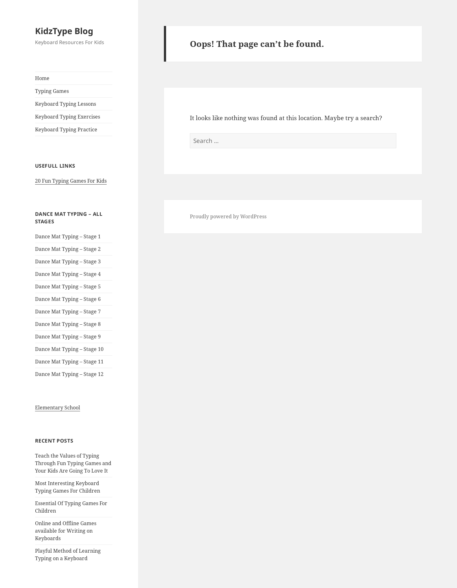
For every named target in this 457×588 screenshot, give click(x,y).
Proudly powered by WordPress (228, 216)
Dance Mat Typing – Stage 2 (68, 249)
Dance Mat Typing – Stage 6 (68, 299)
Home (42, 78)
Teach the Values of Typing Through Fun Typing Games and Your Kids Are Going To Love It (73, 463)
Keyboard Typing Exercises (67, 116)
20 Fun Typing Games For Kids (71, 180)
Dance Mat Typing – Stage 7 (68, 311)
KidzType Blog (64, 31)
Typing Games (52, 91)
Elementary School (57, 407)
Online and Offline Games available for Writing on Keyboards (65, 531)
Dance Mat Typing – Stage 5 (68, 286)
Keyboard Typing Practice (66, 129)
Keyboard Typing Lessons (65, 103)
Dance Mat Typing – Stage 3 (68, 261)
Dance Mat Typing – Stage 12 (69, 374)
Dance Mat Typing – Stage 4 (68, 274)
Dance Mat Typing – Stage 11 (69, 361)
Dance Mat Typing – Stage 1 (68, 236)
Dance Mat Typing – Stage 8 (68, 324)
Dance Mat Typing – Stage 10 (69, 349)
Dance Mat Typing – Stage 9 (68, 336)
